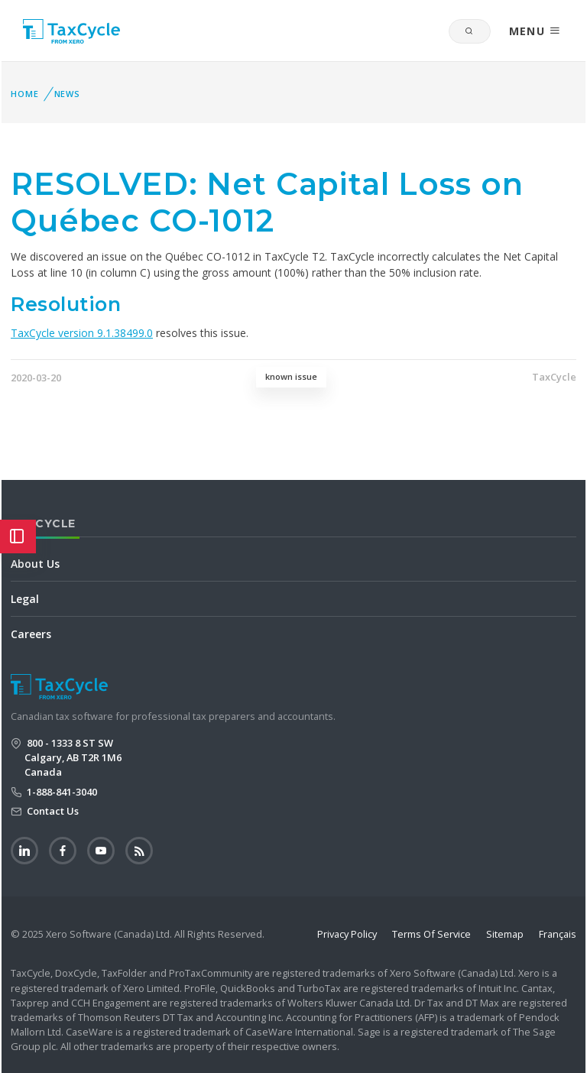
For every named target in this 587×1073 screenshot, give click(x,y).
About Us (35, 563)
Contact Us (51, 811)
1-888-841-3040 (60, 792)
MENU (535, 31)
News (67, 93)
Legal (25, 599)
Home (25, 93)
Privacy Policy (347, 934)
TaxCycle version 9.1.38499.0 (82, 333)
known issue (291, 376)
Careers (31, 634)
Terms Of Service (431, 934)
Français (557, 934)
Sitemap (505, 934)
